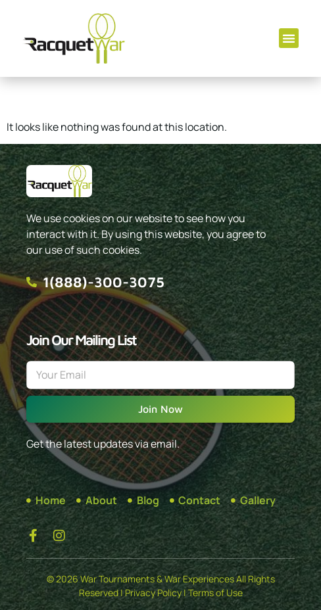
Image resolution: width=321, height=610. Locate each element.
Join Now (160, 409)
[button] (289, 38)
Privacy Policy (153, 592)
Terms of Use (215, 592)
